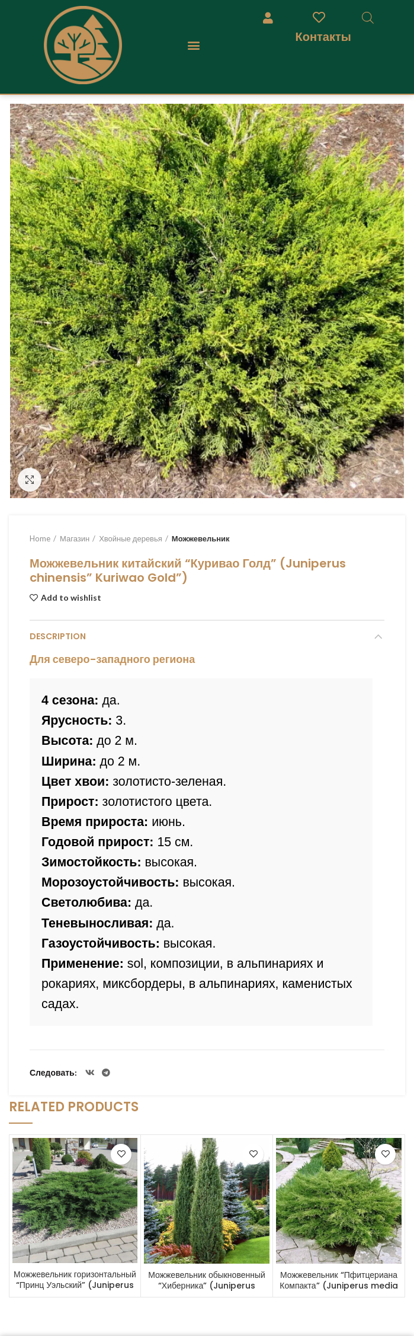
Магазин (74, 538)
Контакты (323, 36)
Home (40, 538)
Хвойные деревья (130, 538)
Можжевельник (201, 538)
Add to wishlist (71, 598)
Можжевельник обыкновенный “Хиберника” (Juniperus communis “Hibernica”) (206, 1286)
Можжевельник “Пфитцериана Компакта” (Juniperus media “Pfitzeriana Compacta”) (338, 1286)
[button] (194, 45)
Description (58, 636)
